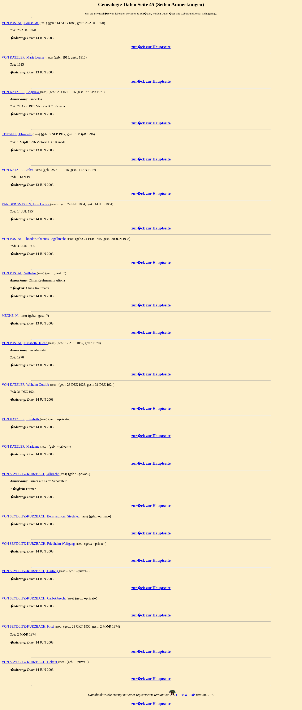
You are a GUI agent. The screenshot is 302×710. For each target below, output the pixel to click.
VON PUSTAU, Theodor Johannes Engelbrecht (34, 239)
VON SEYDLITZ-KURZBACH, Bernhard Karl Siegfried (41, 516)
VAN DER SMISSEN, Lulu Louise (26, 204)
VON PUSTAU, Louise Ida (20, 23)
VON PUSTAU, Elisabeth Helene (25, 343)
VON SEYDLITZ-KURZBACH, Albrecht (31, 474)
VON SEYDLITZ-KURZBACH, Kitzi (28, 626)
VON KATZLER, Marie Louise (23, 57)
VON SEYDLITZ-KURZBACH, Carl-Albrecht (34, 598)
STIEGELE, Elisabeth (17, 134)
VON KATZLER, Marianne (21, 446)
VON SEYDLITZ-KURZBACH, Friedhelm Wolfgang (39, 543)
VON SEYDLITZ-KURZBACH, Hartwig (30, 571)
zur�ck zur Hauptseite (151, 47)
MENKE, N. (10, 315)
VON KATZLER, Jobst (18, 170)
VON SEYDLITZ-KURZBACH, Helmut (30, 662)
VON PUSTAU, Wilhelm (19, 273)
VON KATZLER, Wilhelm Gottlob (26, 384)
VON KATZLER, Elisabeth (21, 419)
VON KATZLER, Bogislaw (21, 92)
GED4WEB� (186, 695)
